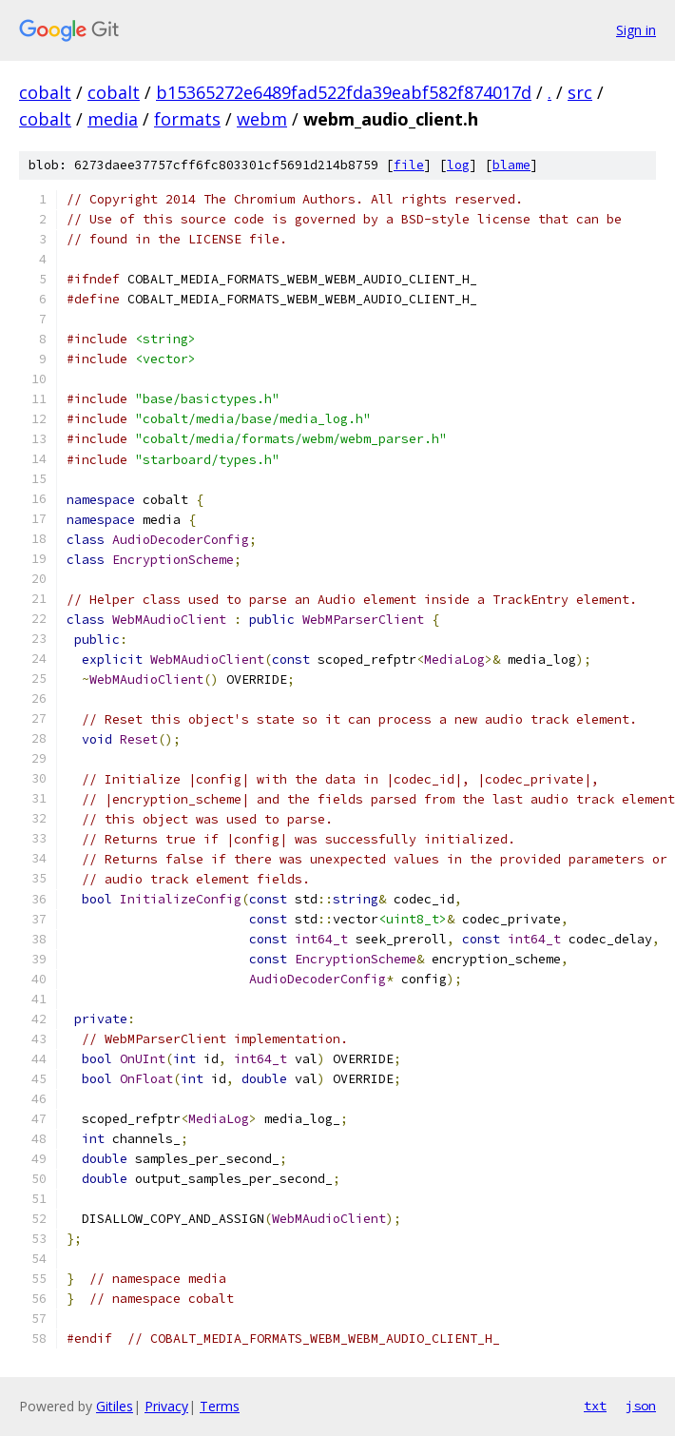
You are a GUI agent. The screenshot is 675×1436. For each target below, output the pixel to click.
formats (187, 118)
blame (511, 165)
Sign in (636, 30)
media (112, 118)
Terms (220, 1406)
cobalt (45, 92)
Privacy (166, 1406)
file (409, 165)
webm (262, 118)
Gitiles (114, 1406)
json (641, 1405)
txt (595, 1405)
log (458, 165)
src (580, 92)
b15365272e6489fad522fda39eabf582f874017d (343, 92)
